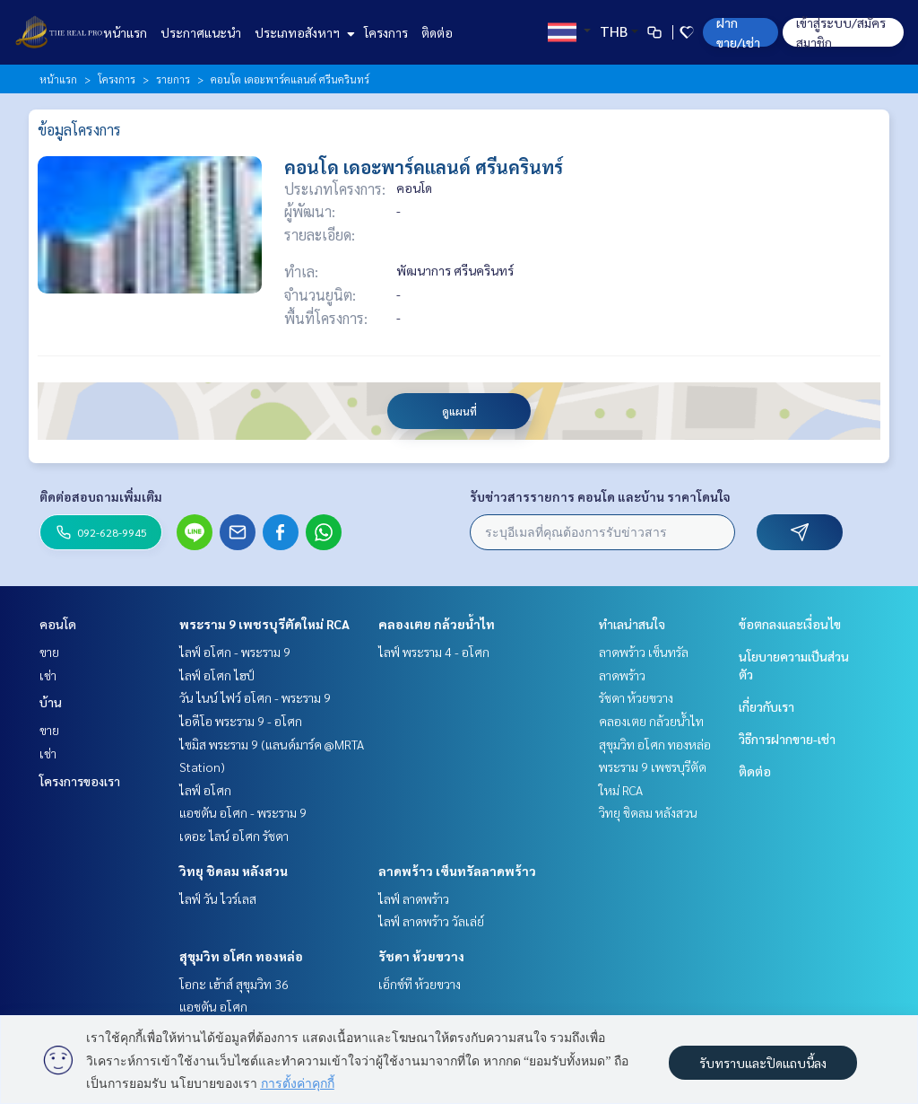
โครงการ (386, 32)
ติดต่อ (437, 32)
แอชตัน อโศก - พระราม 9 (243, 812)
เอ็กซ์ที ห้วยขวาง (419, 984)
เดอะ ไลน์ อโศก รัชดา (234, 836)
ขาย (49, 652)
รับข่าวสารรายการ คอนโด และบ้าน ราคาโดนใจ (600, 496)
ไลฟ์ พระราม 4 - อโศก (433, 652)
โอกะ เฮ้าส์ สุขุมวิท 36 (234, 984)
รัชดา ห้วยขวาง (421, 956)
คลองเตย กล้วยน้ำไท (436, 624)
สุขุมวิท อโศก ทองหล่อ (241, 956)
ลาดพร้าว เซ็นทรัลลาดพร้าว (457, 871)
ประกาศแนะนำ (200, 32)
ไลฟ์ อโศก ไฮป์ (217, 675)
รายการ (173, 79)
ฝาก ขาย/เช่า (738, 32)
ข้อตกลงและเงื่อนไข (790, 624)
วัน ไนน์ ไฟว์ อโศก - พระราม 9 (255, 697)
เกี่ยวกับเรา (766, 706)
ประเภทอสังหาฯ (303, 32)
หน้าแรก (125, 32)
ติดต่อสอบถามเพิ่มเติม (100, 496)
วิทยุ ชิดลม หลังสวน (233, 871)
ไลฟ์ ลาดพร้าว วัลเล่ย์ (431, 921)
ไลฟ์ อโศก (205, 790)
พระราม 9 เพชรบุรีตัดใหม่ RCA (264, 624)
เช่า (47, 675)
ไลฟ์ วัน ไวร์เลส (217, 898)
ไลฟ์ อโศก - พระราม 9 (234, 652)
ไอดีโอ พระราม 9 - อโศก (240, 721)
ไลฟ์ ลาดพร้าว (413, 898)
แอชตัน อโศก (213, 1006)
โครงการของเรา (79, 781)
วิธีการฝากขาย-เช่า (787, 739)
